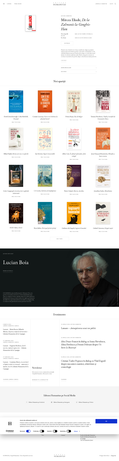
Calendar (63, 379)
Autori (4, 433)
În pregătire (6, 428)
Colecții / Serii (6, 432)
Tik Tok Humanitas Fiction (86, 433)
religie (63, 35)
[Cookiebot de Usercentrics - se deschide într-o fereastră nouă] (9, 458)
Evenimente (6, 430)
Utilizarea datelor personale (106, 425)
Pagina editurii (6, 425)
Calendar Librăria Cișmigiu (10, 379)
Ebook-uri (63, 430)
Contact (63, 435)
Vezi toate (60, 238)
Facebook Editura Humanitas (87, 425)
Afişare (76, 458)
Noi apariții (5, 427)
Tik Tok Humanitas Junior (86, 440)
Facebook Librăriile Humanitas (87, 435)
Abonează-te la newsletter (40, 379)
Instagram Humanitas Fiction (87, 432)
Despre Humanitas (65, 432)
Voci (43, 435)
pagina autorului (8, 270)
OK (106, 448)
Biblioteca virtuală (65, 428)
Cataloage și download (66, 433)
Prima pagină (17, 3)
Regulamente (103, 430)
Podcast (63, 427)
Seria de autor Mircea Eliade (83, 37)
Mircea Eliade (70, 19)
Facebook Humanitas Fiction (87, 430)
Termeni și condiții (104, 428)
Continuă (63, 60)
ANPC (101, 432)
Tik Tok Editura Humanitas (87, 428)
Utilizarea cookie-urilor (105, 427)
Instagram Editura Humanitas (87, 427)
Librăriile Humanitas (101, 3)
